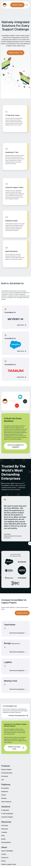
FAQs (3, 836)
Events (3, 839)
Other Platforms (6, 802)
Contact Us (4, 857)
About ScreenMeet (7, 851)
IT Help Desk (5, 810)
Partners (4, 798)
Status (3, 861)
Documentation (6, 842)
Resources (4, 829)
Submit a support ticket (8, 864)
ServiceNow (5, 788)
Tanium (3, 795)
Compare (4, 832)
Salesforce (4, 791)
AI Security (4, 776)
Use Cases (4, 825)
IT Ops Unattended (7, 813)
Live (2, 780)
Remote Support (6, 769)
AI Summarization (6, 773)
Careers (3, 854)
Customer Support (7, 817)
